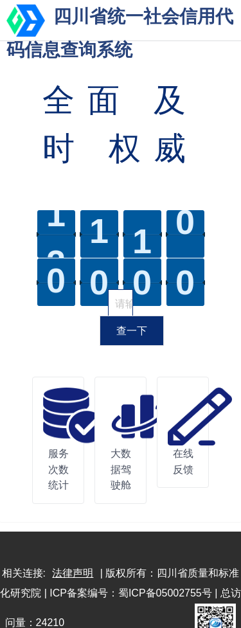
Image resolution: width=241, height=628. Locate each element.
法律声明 (72, 573)
